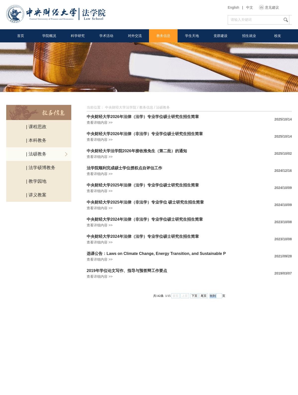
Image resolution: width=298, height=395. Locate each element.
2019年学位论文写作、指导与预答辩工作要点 (127, 271)
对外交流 (135, 36)
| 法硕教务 (36, 154)
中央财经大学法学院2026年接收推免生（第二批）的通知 (137, 151)
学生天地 (192, 36)
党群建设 (220, 36)
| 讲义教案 (36, 194)
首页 (20, 36)
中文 (249, 7)
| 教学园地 (36, 181)
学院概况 (49, 36)
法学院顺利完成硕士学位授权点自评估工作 (124, 168)
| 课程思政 (36, 126)
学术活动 (106, 36)
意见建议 (272, 7)
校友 (277, 36)
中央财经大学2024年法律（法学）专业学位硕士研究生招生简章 (143, 237)
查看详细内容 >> (99, 122)
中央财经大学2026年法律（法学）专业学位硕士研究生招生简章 (143, 117)
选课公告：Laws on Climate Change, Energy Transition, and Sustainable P (156, 254)
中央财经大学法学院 (120, 107)
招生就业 (249, 36)
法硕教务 (163, 107)
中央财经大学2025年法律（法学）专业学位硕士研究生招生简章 (143, 185)
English (233, 7)
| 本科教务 (36, 140)
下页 (194, 296)
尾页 (204, 296)
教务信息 (163, 36)
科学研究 (78, 36)
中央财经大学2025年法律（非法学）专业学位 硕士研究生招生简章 (145, 202)
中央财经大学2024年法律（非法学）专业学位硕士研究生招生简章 (145, 219)
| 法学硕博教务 (40, 167)
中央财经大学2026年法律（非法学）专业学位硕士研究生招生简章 (145, 134)
